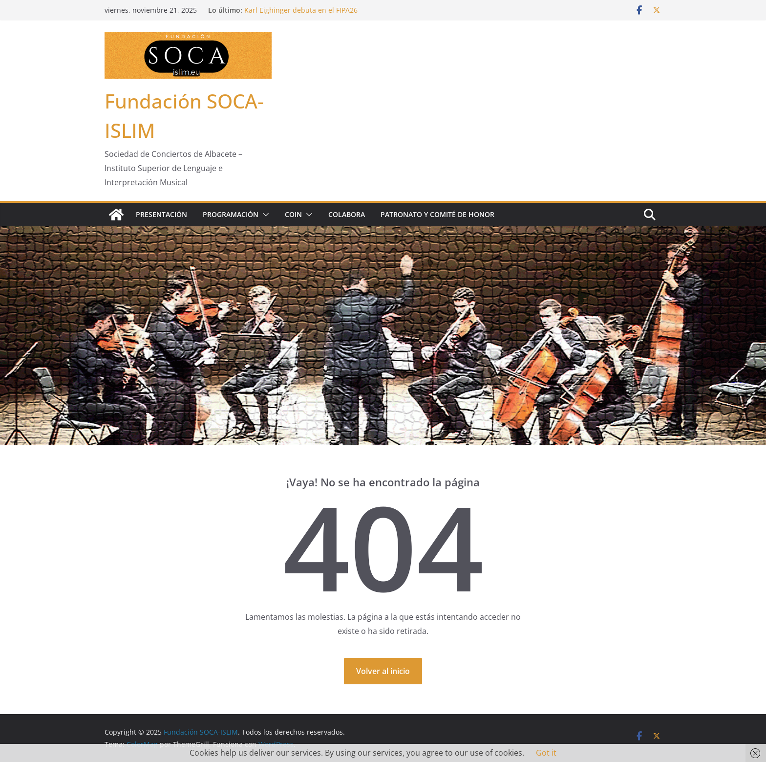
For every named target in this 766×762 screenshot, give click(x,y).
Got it (546, 752)
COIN (293, 214)
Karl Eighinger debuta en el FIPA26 (301, 10)
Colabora (346, 214)
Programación (230, 214)
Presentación (161, 214)
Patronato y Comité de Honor (437, 214)
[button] (263, 214)
